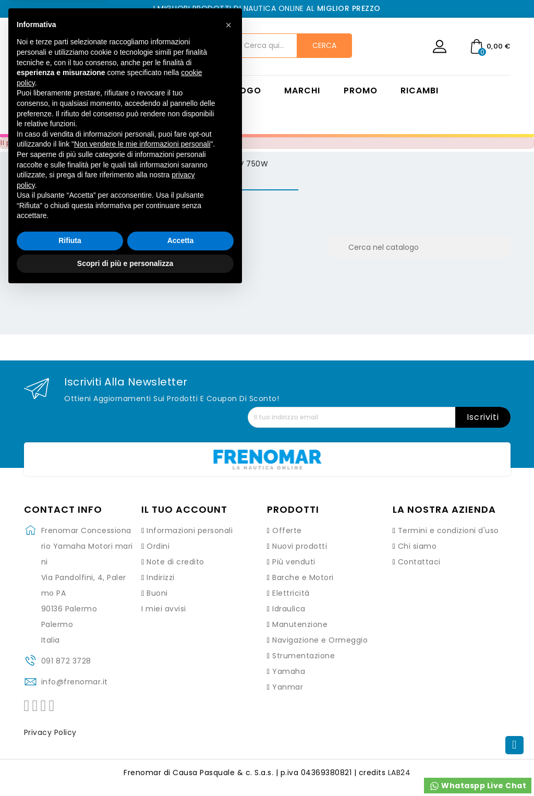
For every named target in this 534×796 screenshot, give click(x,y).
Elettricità (291, 593)
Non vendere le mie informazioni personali (142, 648)
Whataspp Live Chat (478, 785)
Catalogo (235, 91)
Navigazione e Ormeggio (320, 640)
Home (173, 91)
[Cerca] (419, 247)
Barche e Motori (303, 577)
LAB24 (399, 772)
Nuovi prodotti (299, 546)
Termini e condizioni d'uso (448, 530)
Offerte (287, 530)
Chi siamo (417, 546)
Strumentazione (303, 655)
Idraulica (289, 609)
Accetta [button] (180, 745)
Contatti (183, 117)
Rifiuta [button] (69, 745)
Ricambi (419, 91)
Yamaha (288, 671)
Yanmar (287, 687)
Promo (361, 91)
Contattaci (419, 562)
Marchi (302, 91)
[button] (228, 529)
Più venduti (293, 562)
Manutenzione (299, 624)
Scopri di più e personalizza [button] (125, 767)
